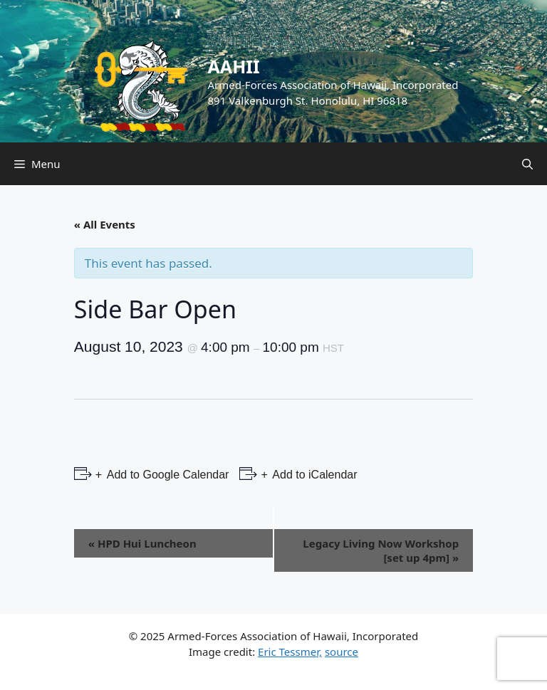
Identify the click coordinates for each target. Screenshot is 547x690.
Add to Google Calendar (166, 475)
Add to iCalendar (314, 475)
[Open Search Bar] (527, 163)
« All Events (104, 224)
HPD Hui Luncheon (142, 543)
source (341, 651)
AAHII (234, 66)
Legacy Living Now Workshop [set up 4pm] (381, 550)
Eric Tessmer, (290, 651)
